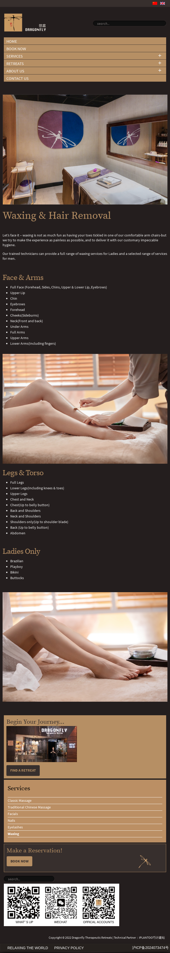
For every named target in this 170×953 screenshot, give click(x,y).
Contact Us (17, 78)
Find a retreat (23, 770)
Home (11, 41)
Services (14, 56)
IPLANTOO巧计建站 (152, 938)
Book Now (16, 48)
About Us (15, 71)
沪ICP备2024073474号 (150, 948)
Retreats (15, 63)
